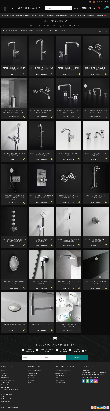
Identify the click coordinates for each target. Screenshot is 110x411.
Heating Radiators (61, 15)
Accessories (99, 15)
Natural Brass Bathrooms (9, 399)
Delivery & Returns (61, 382)
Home (28, 26)
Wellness (19, 15)
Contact (57, 385)
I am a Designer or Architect (47, 350)
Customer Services (101, 2)
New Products (5, 401)
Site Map (31, 380)
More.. (106, 15)
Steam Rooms (50, 15)
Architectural (72, 15)
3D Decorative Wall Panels (86, 15)
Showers (12, 15)
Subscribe (77, 357)
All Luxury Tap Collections (60, 26)
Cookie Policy (32, 373)
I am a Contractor (63, 350)
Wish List (31, 378)
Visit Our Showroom (61, 373)
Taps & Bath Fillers (45, 26)
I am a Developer (77, 350)
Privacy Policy (32, 375)
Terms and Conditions (35, 371)
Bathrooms (5, 15)
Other (86, 350)
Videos (57, 378)
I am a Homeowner (30, 350)
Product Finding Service (62, 371)
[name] (33, 357)
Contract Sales (59, 375)
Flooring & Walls (6, 394)
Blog (29, 382)
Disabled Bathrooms (38, 15)
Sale (2, 396)
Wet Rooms (26, 15)
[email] (55, 357)
